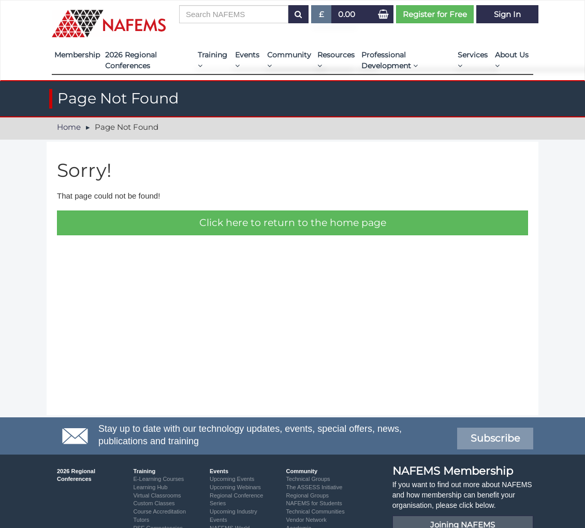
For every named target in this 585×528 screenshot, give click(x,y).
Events (247, 59)
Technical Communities (315, 511)
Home (69, 127)
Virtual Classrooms (157, 495)
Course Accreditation (160, 511)
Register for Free (435, 14)
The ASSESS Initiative (314, 487)
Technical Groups (308, 479)
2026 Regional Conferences (131, 60)
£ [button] (322, 16)
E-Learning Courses (159, 479)
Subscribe (495, 438)
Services (473, 59)
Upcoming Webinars (235, 487)
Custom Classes (154, 503)
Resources (336, 59)
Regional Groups (307, 495)
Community (289, 59)
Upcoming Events (232, 479)
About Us (512, 59)
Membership (77, 54)
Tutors (142, 520)
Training (212, 59)
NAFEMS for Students (314, 503)
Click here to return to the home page (292, 223)
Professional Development (389, 60)
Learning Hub (151, 487)
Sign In (507, 14)
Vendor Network (306, 520)
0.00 (346, 14)
